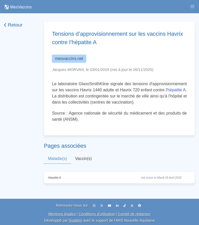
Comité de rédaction (134, 214)
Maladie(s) (57, 158)
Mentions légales (62, 214)
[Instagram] (94, 205)
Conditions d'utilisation (97, 214)
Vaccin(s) (83, 158)
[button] (192, 6)
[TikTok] (125, 205)
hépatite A (176, 90)
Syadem (75, 220)
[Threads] (132, 205)
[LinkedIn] (117, 205)
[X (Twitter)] (102, 205)
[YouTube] (110, 205)
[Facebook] (139, 205)
